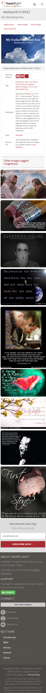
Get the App (9, 618)
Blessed (24, 84)
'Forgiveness (11, 163)
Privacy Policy (34, 674)
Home (6, 657)
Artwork (7, 652)
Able (17, 89)
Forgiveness (20, 82)
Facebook (8, 612)
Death (35, 82)
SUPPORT (7, 579)
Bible (5, 642)
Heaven (18, 87)
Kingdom (25, 87)
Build (22, 89)
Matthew (26, 68)
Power (31, 87)
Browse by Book (10, 29)
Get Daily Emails (23, 605)
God (30, 82)
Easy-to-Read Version (24, 681)
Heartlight (19, 135)
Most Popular (36, 24)
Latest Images (22, 24)
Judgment (31, 84)
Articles (7, 647)
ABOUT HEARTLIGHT (15, 557)
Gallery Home (9, 24)
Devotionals (9, 637)
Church (18, 84)
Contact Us (9, 624)
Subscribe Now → (23, 544)
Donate (8, 593)
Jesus (26, 82)
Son (35, 87)
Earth (26, 89)
